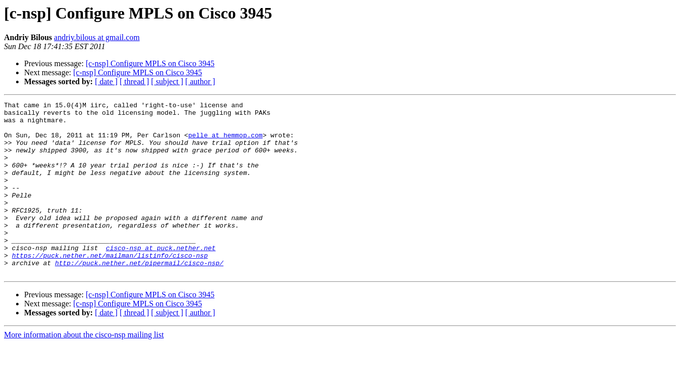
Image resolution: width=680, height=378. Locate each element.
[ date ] (106, 81)
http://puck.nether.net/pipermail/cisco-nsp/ (139, 295)
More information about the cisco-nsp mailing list (84, 369)
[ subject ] (167, 81)
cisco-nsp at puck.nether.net (160, 277)
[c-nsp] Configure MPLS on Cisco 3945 (150, 63)
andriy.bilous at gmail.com (97, 37)
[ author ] (200, 81)
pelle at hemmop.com (225, 142)
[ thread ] (134, 81)
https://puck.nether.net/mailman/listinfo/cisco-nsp (110, 286)
